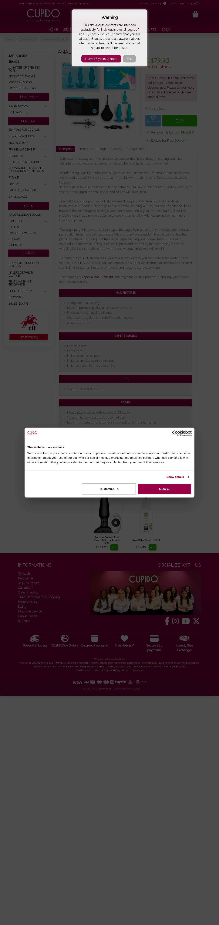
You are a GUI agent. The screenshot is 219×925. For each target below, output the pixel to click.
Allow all (164, 488)
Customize (109, 488)
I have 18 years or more (101, 59)
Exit (129, 59)
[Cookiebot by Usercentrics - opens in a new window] (175, 433)
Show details (175, 476)
